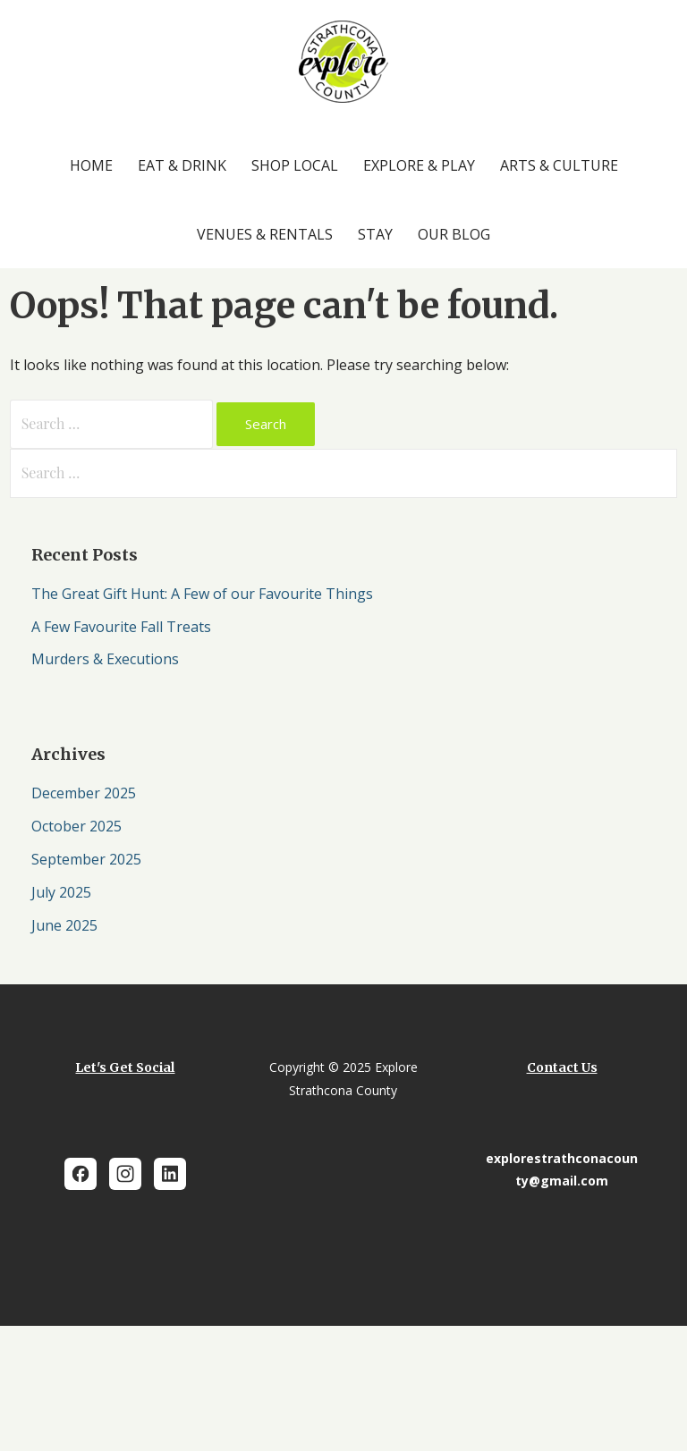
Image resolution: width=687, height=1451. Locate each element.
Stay (375, 234)
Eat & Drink (182, 165)
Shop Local (294, 165)
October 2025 (76, 826)
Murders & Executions (105, 659)
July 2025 (61, 892)
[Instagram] (125, 1174)
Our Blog (454, 234)
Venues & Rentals (265, 234)
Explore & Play (419, 165)
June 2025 (64, 925)
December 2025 (83, 793)
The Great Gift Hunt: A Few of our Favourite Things (202, 593)
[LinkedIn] (170, 1174)
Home (91, 165)
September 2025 (86, 859)
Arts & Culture (559, 165)
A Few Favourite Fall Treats (123, 627)
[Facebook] (80, 1174)
